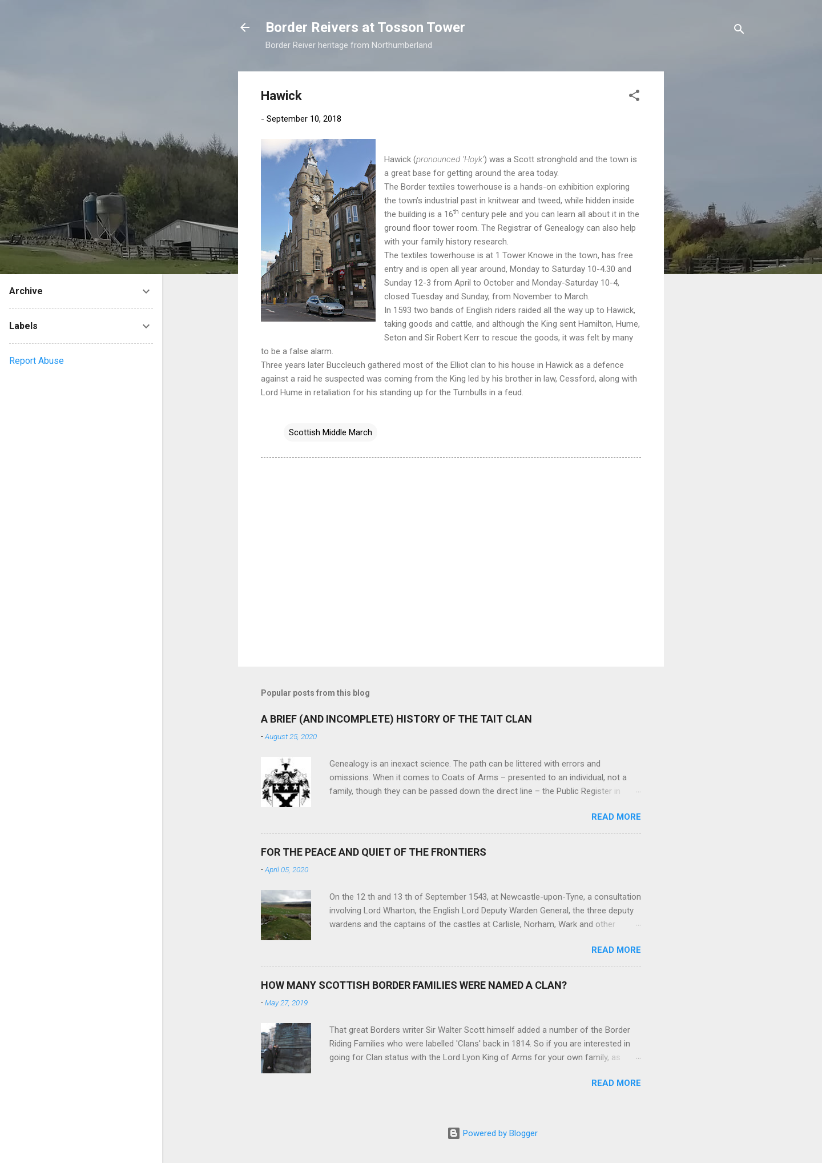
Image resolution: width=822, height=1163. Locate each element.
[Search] (739, 31)
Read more (616, 817)
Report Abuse (36, 360)
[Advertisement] (709, 242)
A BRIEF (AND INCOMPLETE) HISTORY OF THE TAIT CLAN (396, 719)
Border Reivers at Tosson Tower (365, 27)
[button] (634, 97)
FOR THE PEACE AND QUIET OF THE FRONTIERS (373, 852)
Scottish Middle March (330, 432)
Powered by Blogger (492, 1133)
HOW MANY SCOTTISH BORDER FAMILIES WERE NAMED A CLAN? (414, 985)
